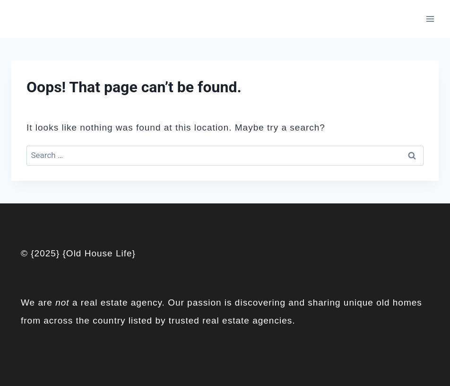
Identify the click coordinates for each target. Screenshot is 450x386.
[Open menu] (430, 18)
